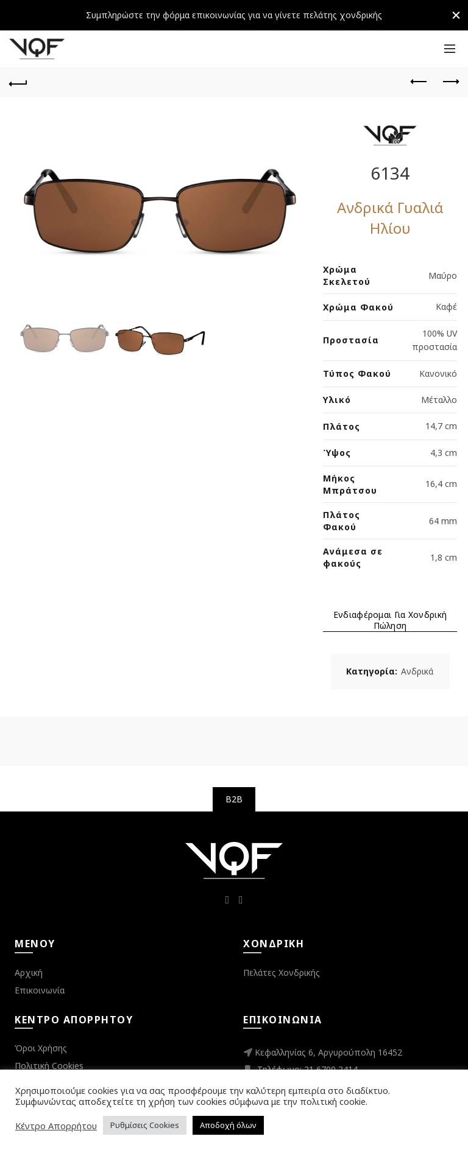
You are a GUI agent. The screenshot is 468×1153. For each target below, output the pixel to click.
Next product (450, 81)
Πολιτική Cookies (49, 1065)
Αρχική (29, 972)
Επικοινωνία (40, 990)
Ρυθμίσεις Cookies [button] (144, 1125)
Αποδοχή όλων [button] (228, 1125)
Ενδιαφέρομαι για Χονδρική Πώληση (390, 620)
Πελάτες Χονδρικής (281, 972)
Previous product (420, 81)
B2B (234, 799)
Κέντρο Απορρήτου (56, 1125)
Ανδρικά (417, 671)
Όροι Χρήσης (41, 1048)
